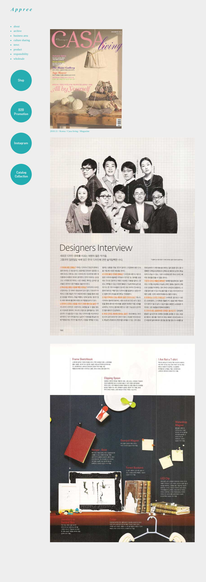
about (17, 26)
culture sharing (22, 40)
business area (21, 35)
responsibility (21, 54)
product (18, 49)
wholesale (19, 58)
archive (18, 31)
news (16, 44)
